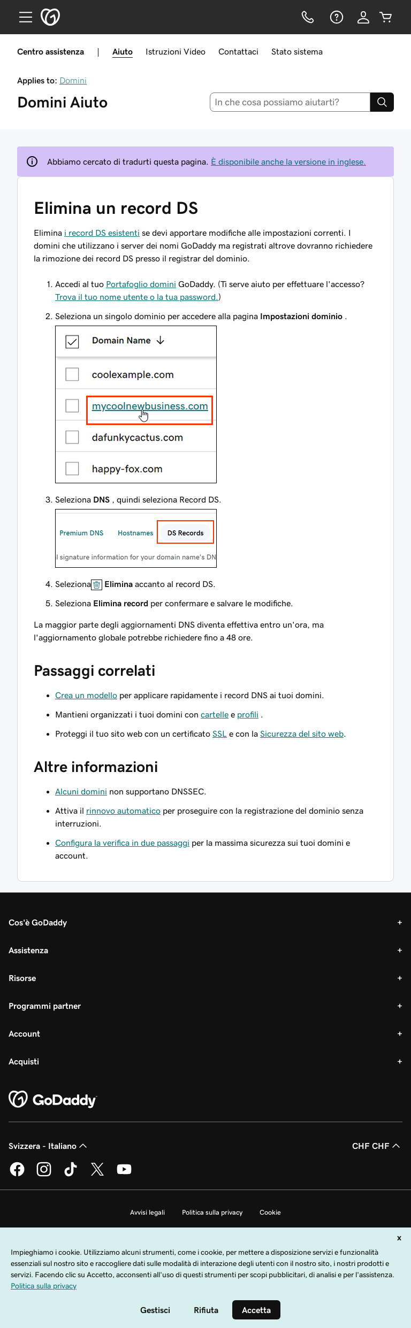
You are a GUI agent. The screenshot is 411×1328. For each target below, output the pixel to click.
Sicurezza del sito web (302, 733)
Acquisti (24, 1061)
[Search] (382, 102)
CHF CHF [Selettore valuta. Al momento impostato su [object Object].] (377, 1145)
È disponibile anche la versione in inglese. (288, 161)
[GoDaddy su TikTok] (70, 1174)
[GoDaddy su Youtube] (124, 1174)
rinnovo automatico (123, 810)
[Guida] (335, 17)
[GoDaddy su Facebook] (17, 1174)
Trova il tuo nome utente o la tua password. (136, 296)
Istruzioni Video (176, 51)
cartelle (215, 714)
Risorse (22, 978)
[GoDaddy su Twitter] (97, 1174)
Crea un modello (86, 695)
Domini (73, 80)
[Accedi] (363, 17)
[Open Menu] (21, 17)
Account (24, 1033)
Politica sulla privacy (212, 1212)
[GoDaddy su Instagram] (43, 1174)
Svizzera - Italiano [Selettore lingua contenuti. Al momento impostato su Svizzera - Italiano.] (49, 1145)
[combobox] (290, 102)
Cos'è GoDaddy (38, 922)
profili (247, 714)
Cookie (270, 1212)
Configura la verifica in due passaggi (122, 842)
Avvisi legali (147, 1212)
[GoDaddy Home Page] (53, 1100)
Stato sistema (297, 51)
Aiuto (122, 51)
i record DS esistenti (102, 232)
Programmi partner (45, 1005)
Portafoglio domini (141, 284)
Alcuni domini (81, 791)
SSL (219, 733)
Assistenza (28, 950)
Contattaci (238, 51)
